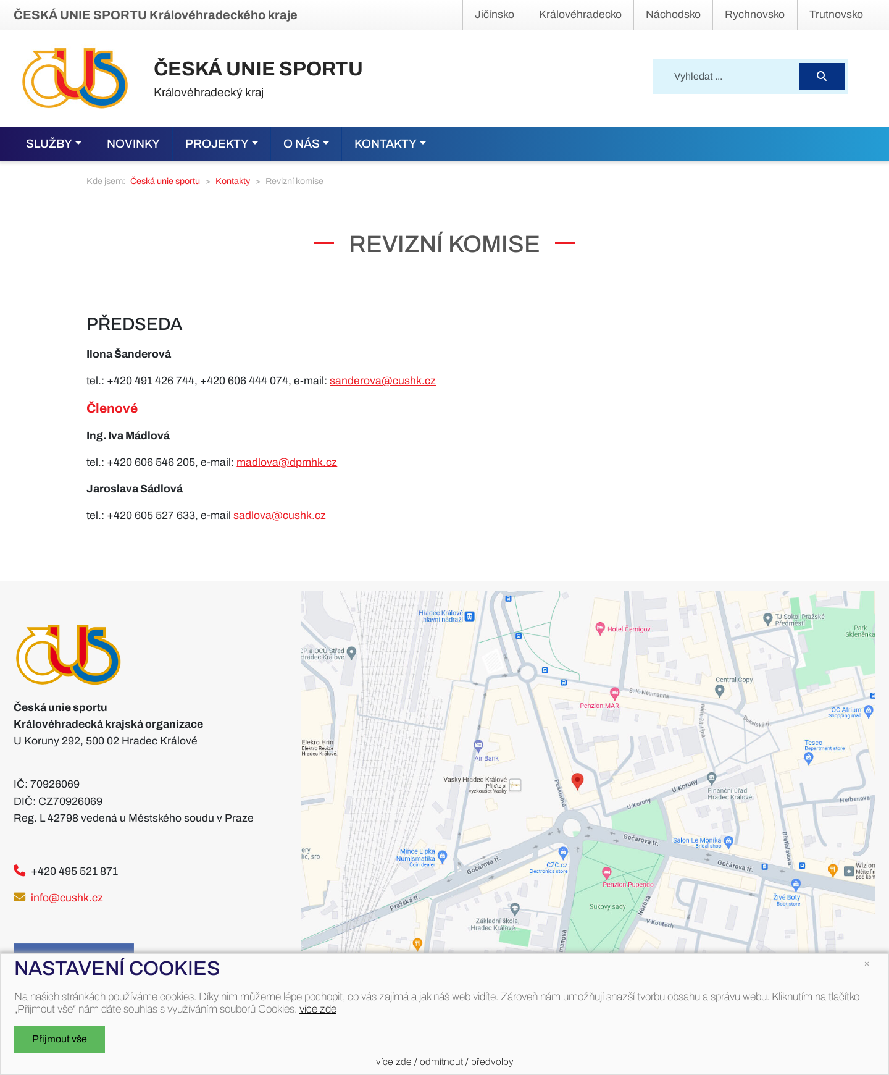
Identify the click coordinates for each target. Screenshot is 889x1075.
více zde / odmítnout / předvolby (445, 1061)
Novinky (133, 143)
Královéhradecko (580, 14)
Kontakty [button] (385, 143)
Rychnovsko (755, 14)
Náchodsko (673, 14)
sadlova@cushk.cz (279, 515)
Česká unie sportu (165, 181)
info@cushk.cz (67, 898)
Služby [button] (49, 143)
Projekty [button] (217, 143)
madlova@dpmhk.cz (286, 462)
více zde (317, 1009)
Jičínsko (494, 14)
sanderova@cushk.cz (383, 381)
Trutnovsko (836, 14)
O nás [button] (301, 143)
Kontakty (232, 181)
